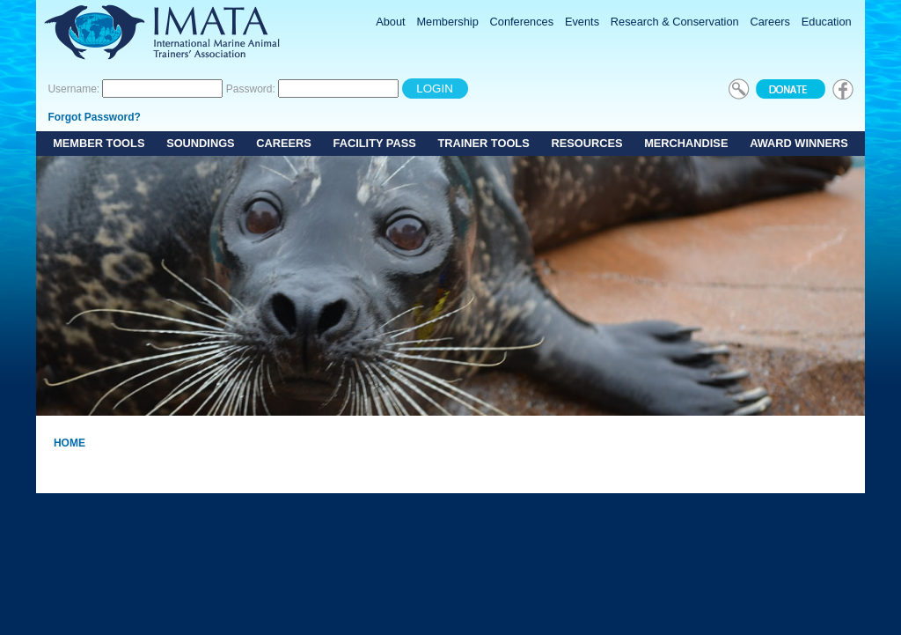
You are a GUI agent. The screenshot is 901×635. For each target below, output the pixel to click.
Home (69, 443)
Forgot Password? (94, 117)
